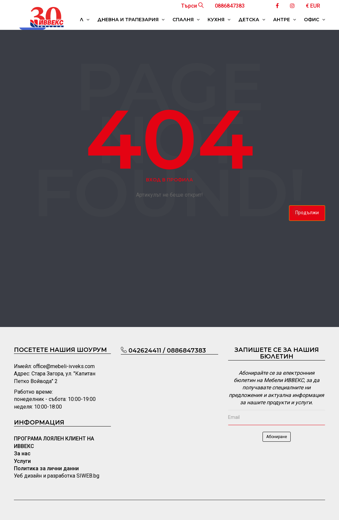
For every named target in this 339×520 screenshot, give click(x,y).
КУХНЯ (219, 20)
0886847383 (230, 6)
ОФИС (314, 20)
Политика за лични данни (46, 468)
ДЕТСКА (251, 20)
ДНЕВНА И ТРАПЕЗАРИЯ (131, 20)
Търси (192, 6)
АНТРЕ (284, 20)
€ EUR (313, 6)
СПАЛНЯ (186, 20)
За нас (22, 453)
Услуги (22, 461)
